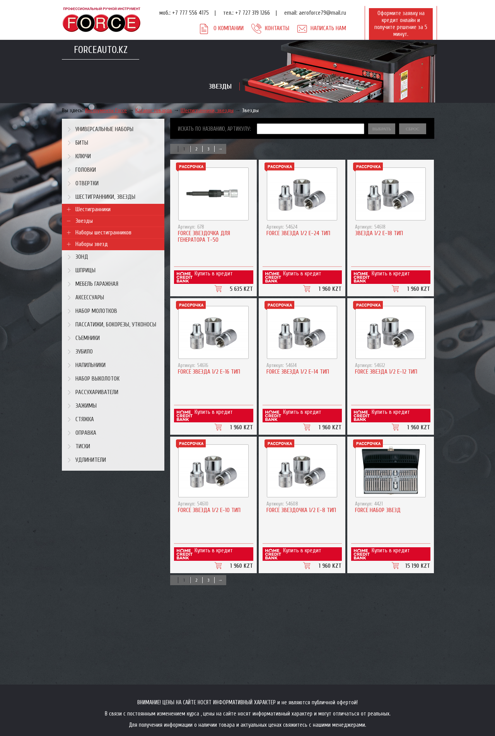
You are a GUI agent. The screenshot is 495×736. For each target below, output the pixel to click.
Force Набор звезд (378, 510)
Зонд (81, 257)
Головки (85, 170)
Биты (81, 143)
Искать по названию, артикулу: (214, 129)
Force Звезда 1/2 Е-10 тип (209, 510)
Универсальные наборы (104, 129)
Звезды (250, 110)
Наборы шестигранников (103, 232)
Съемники (87, 338)
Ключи (83, 156)
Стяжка (84, 419)
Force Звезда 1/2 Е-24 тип (298, 233)
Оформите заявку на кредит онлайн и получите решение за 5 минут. (400, 24)
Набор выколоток (97, 379)
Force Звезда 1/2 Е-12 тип (386, 372)
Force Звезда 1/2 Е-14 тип (297, 372)
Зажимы (86, 406)
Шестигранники (93, 209)
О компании (228, 28)
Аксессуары (89, 297)
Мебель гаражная (96, 284)
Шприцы (85, 270)
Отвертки (87, 183)
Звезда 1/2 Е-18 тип (379, 233)
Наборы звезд (91, 244)
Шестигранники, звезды (207, 110)
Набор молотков (96, 311)
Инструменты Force (106, 110)
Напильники (90, 365)
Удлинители (90, 460)
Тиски (82, 446)
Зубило (84, 351)
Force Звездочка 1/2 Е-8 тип (301, 510)
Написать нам (328, 28)
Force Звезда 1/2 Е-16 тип (209, 372)
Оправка (85, 433)
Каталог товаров (153, 110)
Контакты (277, 28)
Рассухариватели (96, 392)
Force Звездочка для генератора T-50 (204, 236)
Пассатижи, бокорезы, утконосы (115, 324)
